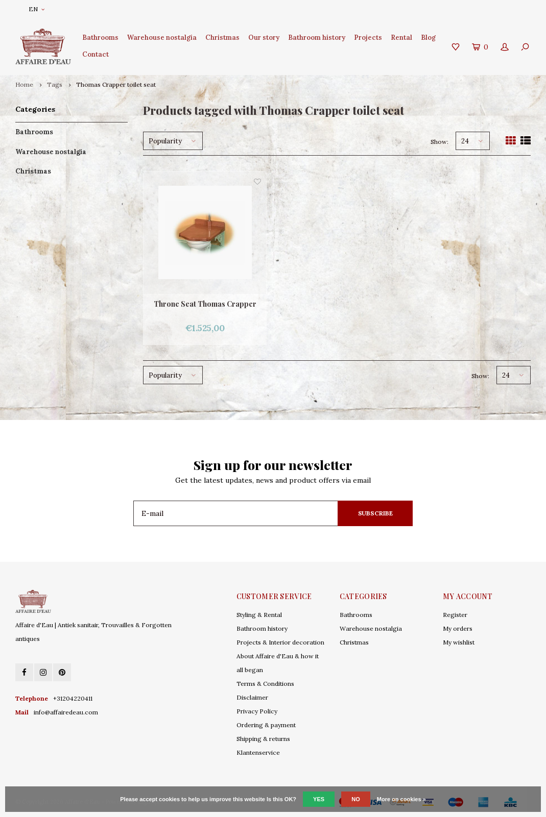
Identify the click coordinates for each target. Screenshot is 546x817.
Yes (318, 799)
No (355, 799)
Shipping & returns (263, 738)
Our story (263, 37)
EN (36, 9)
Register (455, 614)
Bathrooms (100, 37)
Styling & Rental (259, 614)
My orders (457, 628)
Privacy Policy (256, 711)
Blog (428, 37)
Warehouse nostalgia (162, 37)
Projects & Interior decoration (280, 642)
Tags (54, 84)
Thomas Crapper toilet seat (116, 84)
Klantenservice (258, 752)
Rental (401, 37)
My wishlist (458, 642)
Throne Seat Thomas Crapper (205, 304)
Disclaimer (252, 697)
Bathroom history (316, 37)
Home (24, 84)
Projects (368, 37)
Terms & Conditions (265, 683)
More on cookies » (401, 799)
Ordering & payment (266, 725)
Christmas (222, 37)
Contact (95, 54)
